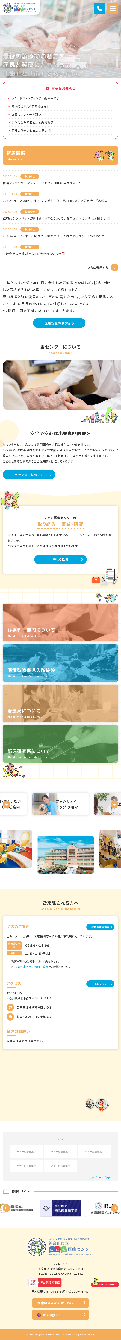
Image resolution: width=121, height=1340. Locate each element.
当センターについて (29, 474)
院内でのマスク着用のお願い (31, 106)
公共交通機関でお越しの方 (34, 1007)
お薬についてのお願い (26, 114)
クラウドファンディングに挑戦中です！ (36, 98)
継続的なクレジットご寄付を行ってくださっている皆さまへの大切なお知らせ (54, 218)
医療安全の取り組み (59, 323)
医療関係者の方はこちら (55, 1303)
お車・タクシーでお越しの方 (35, 1017)
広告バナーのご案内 (100, 1177)
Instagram (49, 1314)
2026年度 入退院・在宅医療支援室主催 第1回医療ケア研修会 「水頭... (55, 201)
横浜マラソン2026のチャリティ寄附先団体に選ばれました (42, 183)
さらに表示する (98, 268)
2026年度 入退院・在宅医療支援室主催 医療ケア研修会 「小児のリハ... (55, 236)
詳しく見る (60, 559)
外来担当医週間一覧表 (34, 966)
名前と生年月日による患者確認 (33, 122)
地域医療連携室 (100, 927)
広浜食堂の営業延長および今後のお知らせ (32, 254)
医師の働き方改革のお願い (30, 130)
